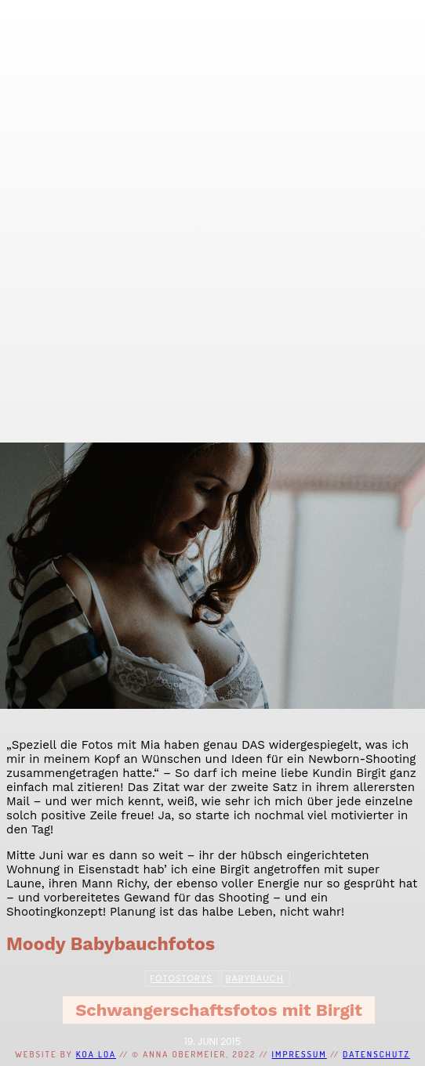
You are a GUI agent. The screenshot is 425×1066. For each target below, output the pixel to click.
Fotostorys (180, 977)
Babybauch (255, 977)
